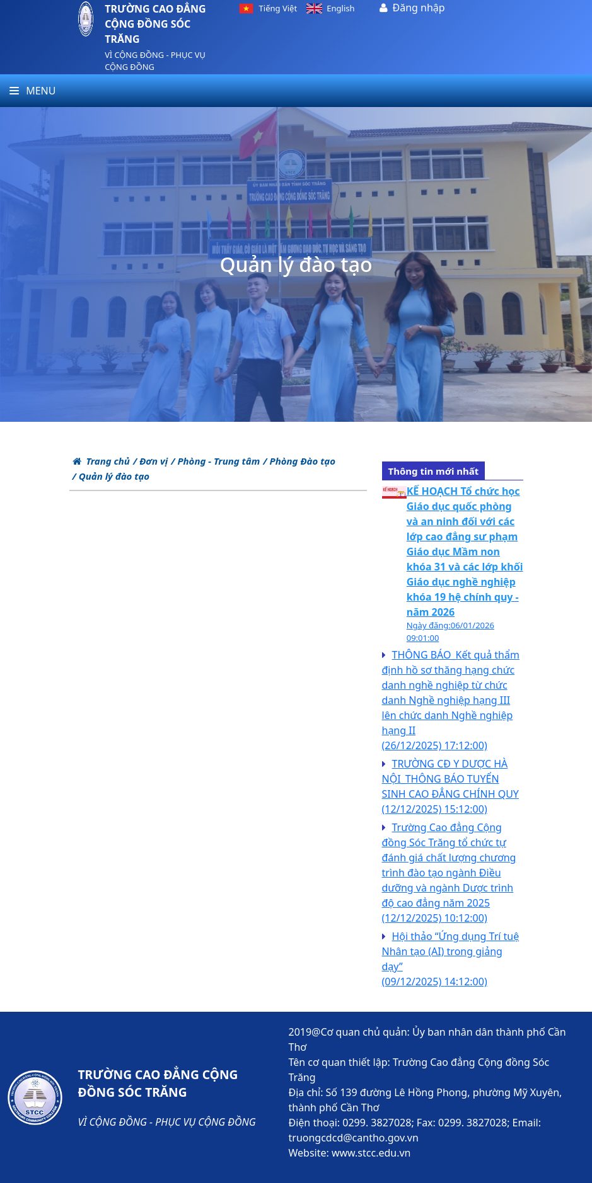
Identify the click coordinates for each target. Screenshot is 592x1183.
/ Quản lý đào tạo (111, 476)
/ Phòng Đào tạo (299, 461)
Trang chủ (101, 461)
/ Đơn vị (150, 461)
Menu (32, 91)
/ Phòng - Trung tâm (215, 461)
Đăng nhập (419, 7)
